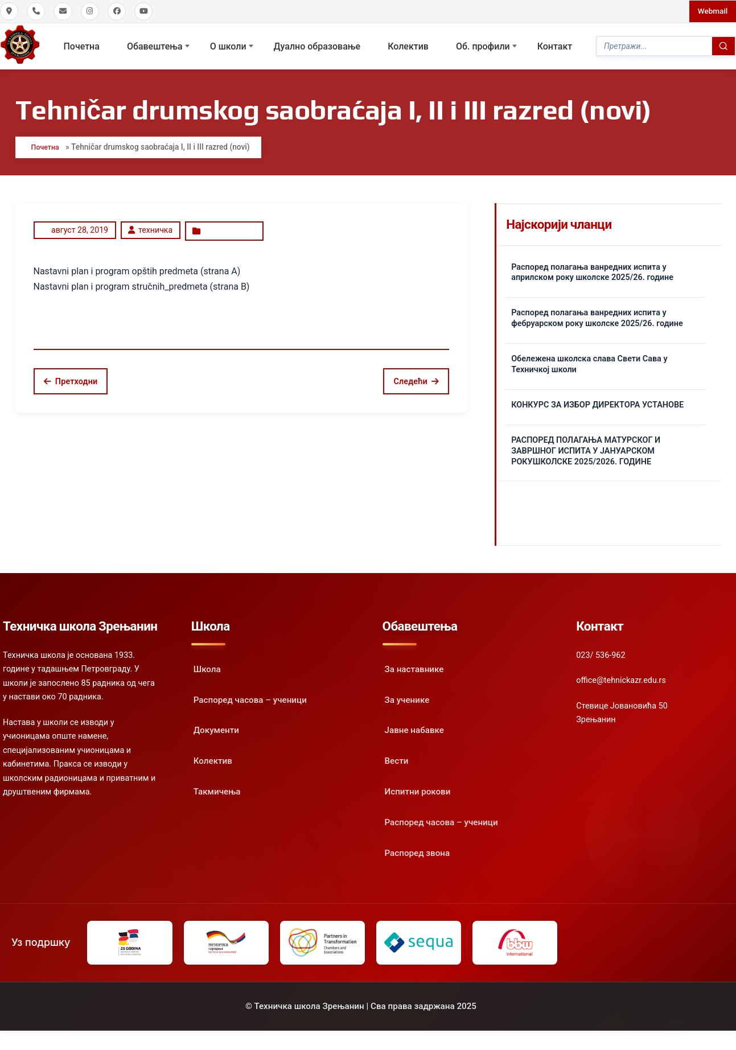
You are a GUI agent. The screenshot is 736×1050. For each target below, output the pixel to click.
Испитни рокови (418, 789)
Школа (207, 666)
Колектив (408, 45)
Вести (397, 758)
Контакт (555, 45)
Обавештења (155, 45)
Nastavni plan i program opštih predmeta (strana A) (137, 266)
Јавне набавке (414, 727)
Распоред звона (417, 850)
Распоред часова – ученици (250, 697)
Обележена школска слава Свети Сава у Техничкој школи (589, 361)
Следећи (416, 376)
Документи (216, 727)
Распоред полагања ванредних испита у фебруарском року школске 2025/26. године (597, 315)
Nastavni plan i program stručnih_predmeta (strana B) (142, 281)
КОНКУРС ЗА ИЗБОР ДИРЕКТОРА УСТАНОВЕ (597, 402)
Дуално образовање (317, 45)
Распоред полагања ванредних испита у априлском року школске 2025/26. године (592, 269)
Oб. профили (483, 45)
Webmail (711, 10)
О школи (228, 45)
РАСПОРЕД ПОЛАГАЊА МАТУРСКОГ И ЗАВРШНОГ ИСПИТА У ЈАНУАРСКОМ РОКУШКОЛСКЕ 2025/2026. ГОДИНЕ (585, 448)
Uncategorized (228, 227)
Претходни (71, 376)
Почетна (82, 45)
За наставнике (414, 666)
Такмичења (217, 789)
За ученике (407, 697)
